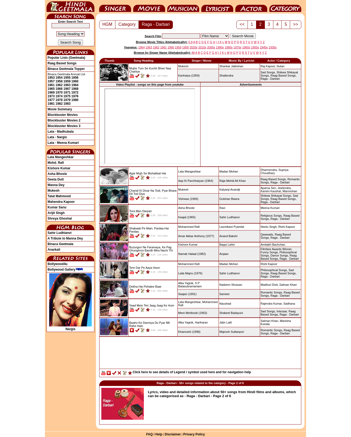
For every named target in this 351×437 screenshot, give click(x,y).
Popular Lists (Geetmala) (66, 58)
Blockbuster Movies (63, 115)
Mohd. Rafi (56, 163)
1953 (51, 77)
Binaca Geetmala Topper (66, 69)
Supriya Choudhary (275, 171)
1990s (220, 47)
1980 (74, 100)
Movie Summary (60, 109)
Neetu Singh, (269, 226)
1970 (59, 92)
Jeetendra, (284, 188)
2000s (211, 47)
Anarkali (54, 249)
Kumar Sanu (57, 207)
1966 (59, 89)
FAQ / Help (154, 434)
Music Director (183, 6)
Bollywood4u (58, 264)
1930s (273, 47)
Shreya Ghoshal (60, 218)
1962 (59, 85)
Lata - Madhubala (61, 131)
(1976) (190, 273)
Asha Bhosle (57, 174)
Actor (251, 6)
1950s (255, 47)
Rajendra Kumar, (272, 303)
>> (295, 24)
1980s (229, 47)
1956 (74, 77)
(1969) (188, 198)
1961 (51, 85)
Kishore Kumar (59, 168)
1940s (264, 47)
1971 (67, 92)
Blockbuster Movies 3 (64, 126)
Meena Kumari (270, 207)
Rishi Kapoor (286, 226)
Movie (149, 6)
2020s (194, 47)
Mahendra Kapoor (61, 202)
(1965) (186, 217)
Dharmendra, (269, 169)
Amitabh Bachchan (273, 244)
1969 (51, 92)
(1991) (187, 294)
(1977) (196, 236)
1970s (237, 47)
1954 (59, 77)
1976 (74, 96)
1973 (51, 96)
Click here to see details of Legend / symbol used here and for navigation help (192, 372)
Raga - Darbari (156, 24)
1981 (51, 104)
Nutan (281, 66)
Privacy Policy (194, 434)
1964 (74, 85)
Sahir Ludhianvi (60, 233)
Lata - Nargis (57, 137)
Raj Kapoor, (268, 66)
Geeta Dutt (56, 179)
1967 (67, 89)
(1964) (195, 180)
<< (242, 24)
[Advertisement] (250, 126)
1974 (59, 96)
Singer (115, 6)
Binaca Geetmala (60, 244)
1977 (51, 100)
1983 (67, 104)
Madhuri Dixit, (269, 284)
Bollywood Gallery (65, 269)
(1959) (189, 75)
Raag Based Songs (62, 63)
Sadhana (289, 303)
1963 (67, 85)
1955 (67, 77)
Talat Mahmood (59, 196)
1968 (74, 89)
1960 (74, 81)
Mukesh (54, 190)
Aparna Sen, (269, 188)
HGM (107, 24)
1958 (59, 81)
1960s (246, 47)
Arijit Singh (56, 213)
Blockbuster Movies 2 (64, 120)
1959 (67, 81)
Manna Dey (56, 185)
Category (285, 6)
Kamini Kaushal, (271, 191)
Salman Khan (288, 284)
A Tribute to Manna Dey (65, 238)
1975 (67, 96)
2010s (202, 47)
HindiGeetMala (70, 6)
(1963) (192, 312)
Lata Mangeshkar (61, 157)
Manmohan (290, 191)
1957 (51, 81)
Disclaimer (173, 434)
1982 (59, 104)
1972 (74, 92)
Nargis (70, 327)
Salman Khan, (270, 320)
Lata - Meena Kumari (63, 143)
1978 (59, 100)
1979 (67, 100)
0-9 (190, 42)
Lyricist (217, 6)
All (193, 52)
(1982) (192, 253)
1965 (51, 89)
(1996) (189, 331)
